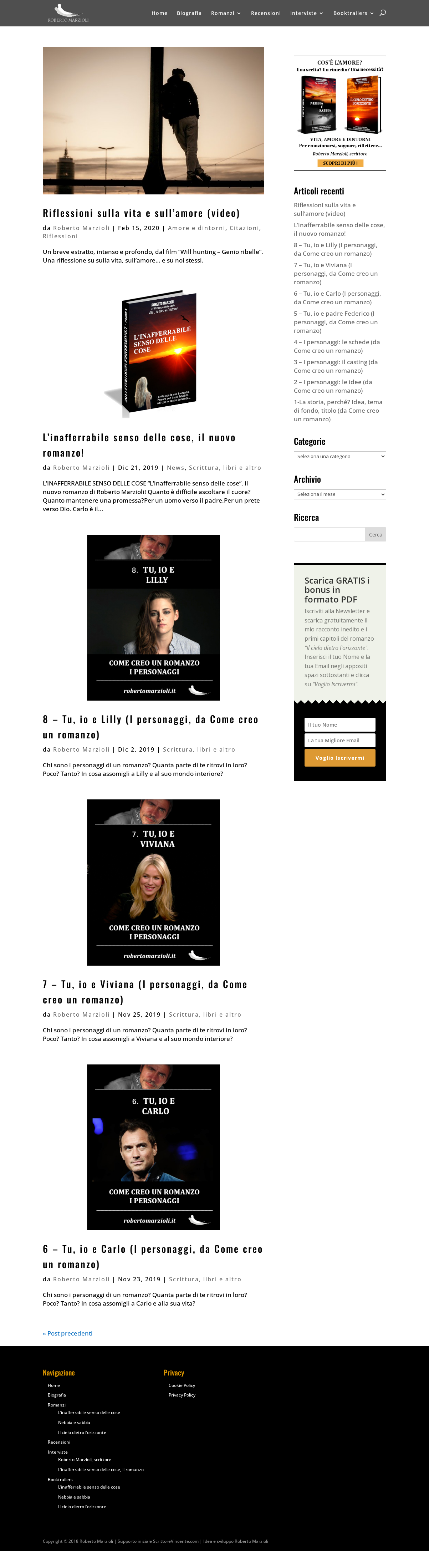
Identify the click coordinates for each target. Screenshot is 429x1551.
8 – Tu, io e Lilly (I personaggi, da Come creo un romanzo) (336, 249)
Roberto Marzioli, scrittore (84, 1459)
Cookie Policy (182, 1385)
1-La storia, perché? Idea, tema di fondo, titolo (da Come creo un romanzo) (338, 410)
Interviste (303, 13)
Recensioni (266, 13)
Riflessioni (60, 236)
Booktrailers (350, 13)
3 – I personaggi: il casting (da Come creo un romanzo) (336, 366)
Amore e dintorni (196, 228)
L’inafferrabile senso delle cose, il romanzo (101, 1469)
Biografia (189, 13)
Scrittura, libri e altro (225, 468)
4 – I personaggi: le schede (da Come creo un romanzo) (337, 346)
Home (160, 13)
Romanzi (223, 13)
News (176, 468)
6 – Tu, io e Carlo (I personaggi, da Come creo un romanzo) (337, 297)
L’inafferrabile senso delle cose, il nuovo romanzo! (339, 229)
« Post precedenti (68, 1333)
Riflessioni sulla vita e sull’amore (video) (141, 212)
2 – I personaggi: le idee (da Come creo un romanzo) (333, 386)
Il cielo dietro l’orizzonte (82, 1432)
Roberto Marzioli (81, 228)
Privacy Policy (182, 1395)
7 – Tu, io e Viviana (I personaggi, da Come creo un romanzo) (336, 273)
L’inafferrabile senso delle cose (89, 1412)
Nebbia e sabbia (74, 1422)
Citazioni (244, 228)
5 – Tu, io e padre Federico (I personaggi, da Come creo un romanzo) (336, 322)
